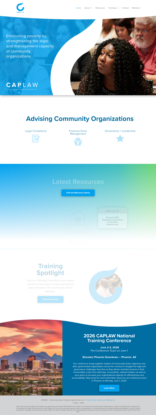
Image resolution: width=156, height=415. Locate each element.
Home (78, 8)
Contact (125, 8)
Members (136, 8)
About (87, 8)
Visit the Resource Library (78, 192)
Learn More (109, 388)
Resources (100, 8)
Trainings (112, 8)
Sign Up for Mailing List (106, 400)
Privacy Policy (91, 400)
